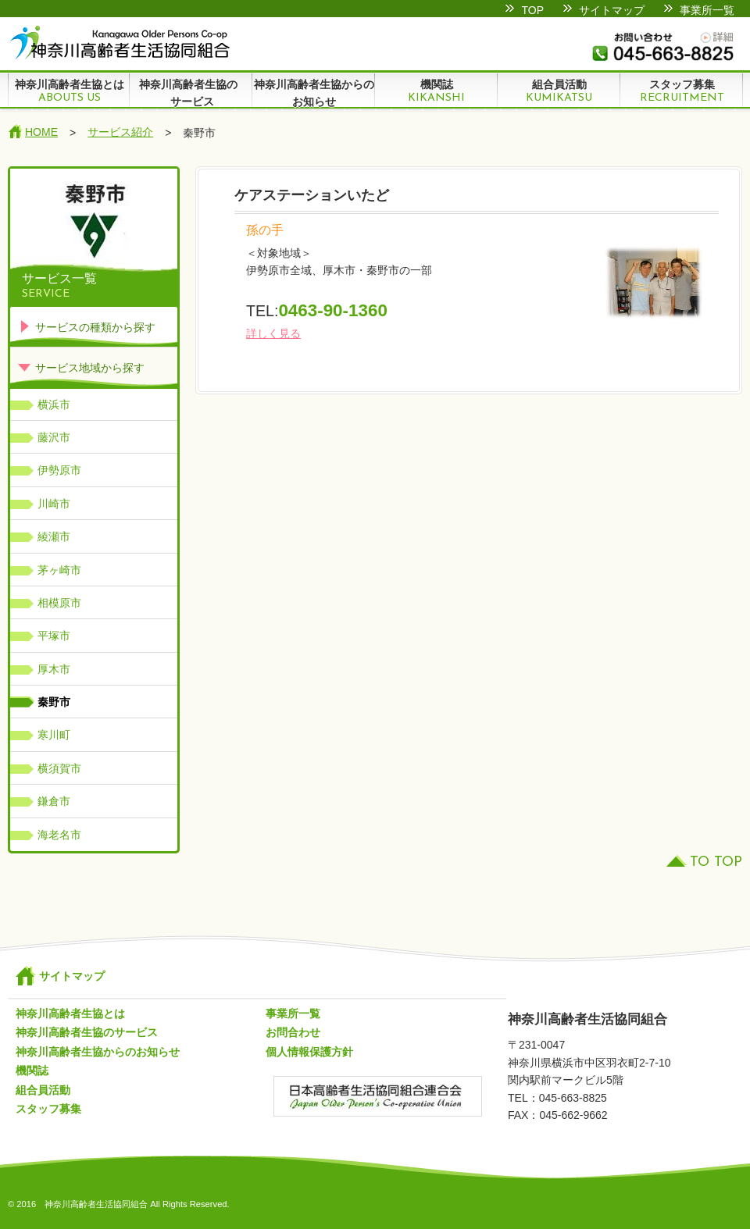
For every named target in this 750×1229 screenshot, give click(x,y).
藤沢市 (54, 437)
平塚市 (54, 635)
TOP (532, 10)
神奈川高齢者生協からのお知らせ (314, 93)
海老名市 (59, 834)
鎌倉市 (54, 801)
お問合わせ (293, 1032)
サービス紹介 (120, 132)
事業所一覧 (707, 10)
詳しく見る (273, 333)
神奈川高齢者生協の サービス (191, 93)
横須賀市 (59, 768)
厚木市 (54, 669)
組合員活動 (559, 91)
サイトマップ (612, 10)
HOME (41, 132)
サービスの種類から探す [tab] (86, 326)
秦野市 (54, 702)
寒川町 (54, 734)
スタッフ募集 (681, 91)
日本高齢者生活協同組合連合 (377, 1105)
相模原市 (59, 603)
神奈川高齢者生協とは (69, 91)
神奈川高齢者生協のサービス (87, 1032)
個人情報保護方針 (309, 1052)
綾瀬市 (54, 536)
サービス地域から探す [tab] (81, 366)
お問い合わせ (666, 46)
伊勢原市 (59, 470)
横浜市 (54, 404)
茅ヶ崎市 (59, 570)
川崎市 (54, 503)
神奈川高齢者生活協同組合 (119, 42)
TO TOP (716, 862)
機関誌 (436, 91)
